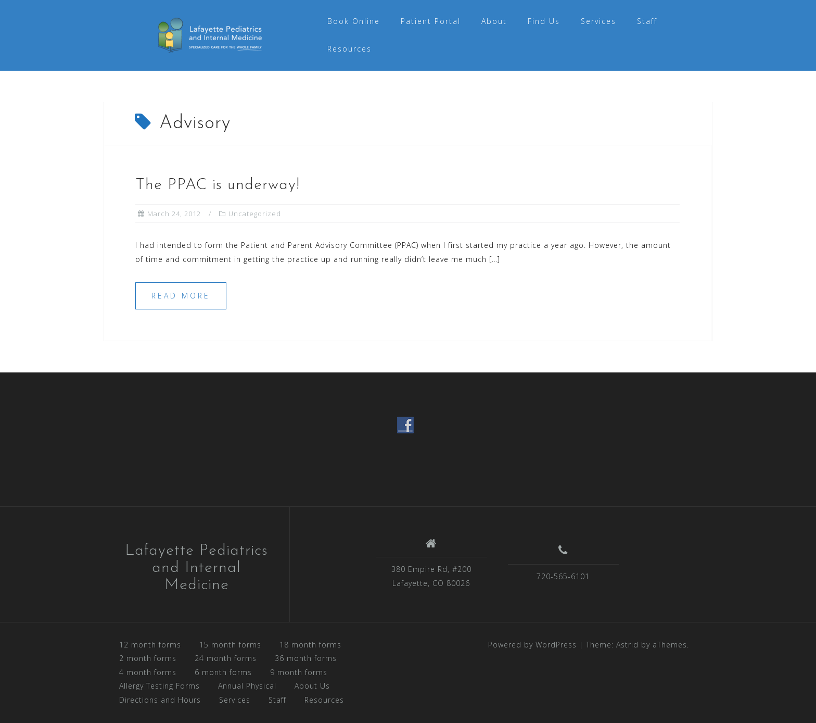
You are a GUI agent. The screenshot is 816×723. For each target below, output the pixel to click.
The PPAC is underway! (217, 185)
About (494, 21)
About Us (312, 686)
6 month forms (223, 672)
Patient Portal (431, 21)
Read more (180, 296)
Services (598, 21)
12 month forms (150, 645)
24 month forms (226, 658)
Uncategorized (254, 213)
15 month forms (230, 645)
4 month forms (147, 672)
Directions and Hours (160, 700)
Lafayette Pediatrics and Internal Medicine (196, 568)
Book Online (353, 21)
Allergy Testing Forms (159, 686)
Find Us (544, 21)
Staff (647, 21)
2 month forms (147, 658)
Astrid (627, 645)
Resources (349, 49)
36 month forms (306, 658)
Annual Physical (247, 686)
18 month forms (310, 645)
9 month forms (298, 672)
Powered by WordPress (532, 645)
